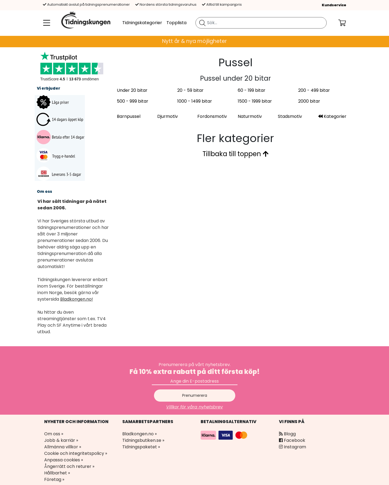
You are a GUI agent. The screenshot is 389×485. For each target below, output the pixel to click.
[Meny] (45, 22)
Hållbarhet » (57, 473)
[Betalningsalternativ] (225, 435)
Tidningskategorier (142, 23)
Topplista (176, 23)
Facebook (292, 440)
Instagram (292, 447)
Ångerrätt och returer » (69, 466)
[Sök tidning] (202, 23)
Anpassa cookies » (63, 460)
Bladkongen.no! (76, 299)
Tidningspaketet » (141, 447)
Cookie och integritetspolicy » (75, 453)
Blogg (287, 434)
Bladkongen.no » (139, 434)
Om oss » (53, 434)
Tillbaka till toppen (235, 153)
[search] (261, 23)
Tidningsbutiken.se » (143, 440)
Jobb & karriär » (61, 440)
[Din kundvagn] (346, 23)
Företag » (54, 479)
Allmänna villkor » (62, 447)
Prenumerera (194, 395)
